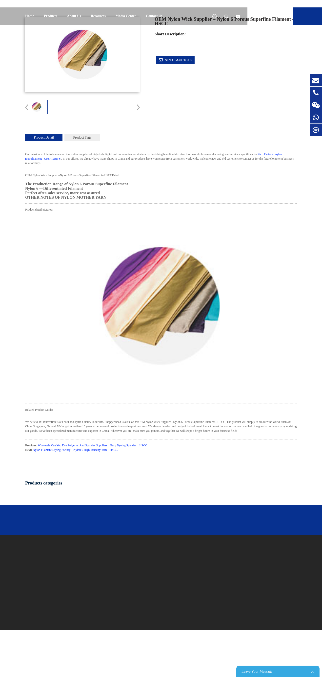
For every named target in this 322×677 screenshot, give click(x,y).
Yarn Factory (265, 154)
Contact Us (154, 16)
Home (29, 16)
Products (50, 16)
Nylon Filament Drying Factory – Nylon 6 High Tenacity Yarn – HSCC (75, 450)
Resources (98, 16)
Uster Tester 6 (52, 158)
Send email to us (178, 60)
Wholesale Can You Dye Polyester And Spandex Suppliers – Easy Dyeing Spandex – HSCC (92, 445)
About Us (74, 16)
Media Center (126, 16)
